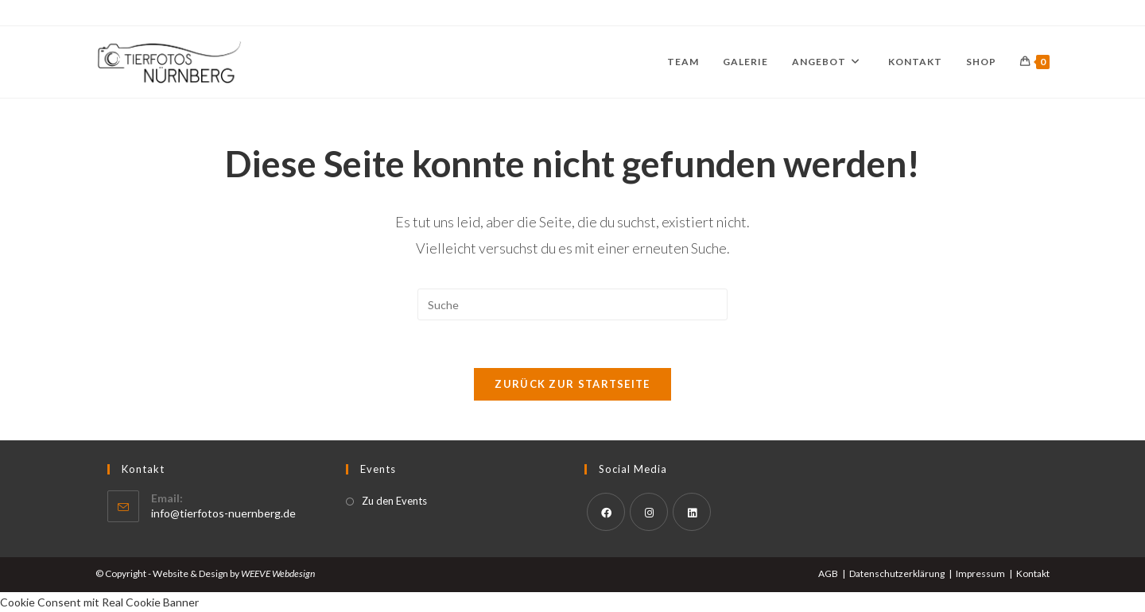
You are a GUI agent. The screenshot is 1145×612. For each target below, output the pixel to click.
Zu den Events (394, 500)
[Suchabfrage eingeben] (572, 304)
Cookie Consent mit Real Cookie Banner (99, 602)
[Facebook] (606, 512)
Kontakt (1033, 573)
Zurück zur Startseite (572, 384)
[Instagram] (649, 512)
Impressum (980, 573)
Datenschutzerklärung (897, 573)
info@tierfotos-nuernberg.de (223, 513)
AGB (828, 573)
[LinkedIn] (692, 512)
